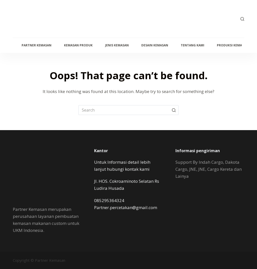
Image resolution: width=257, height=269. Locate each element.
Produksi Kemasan (232, 45)
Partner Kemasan (36, 45)
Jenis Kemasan (117, 45)
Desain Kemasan (154, 45)
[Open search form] (242, 19)
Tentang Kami (192, 45)
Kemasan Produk (78, 45)
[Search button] (174, 110)
